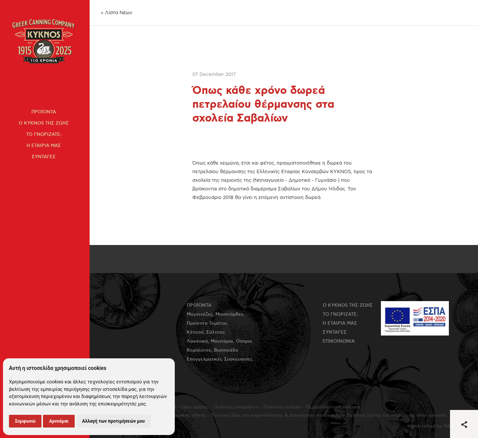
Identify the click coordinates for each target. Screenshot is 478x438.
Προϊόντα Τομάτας (207, 323)
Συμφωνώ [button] (25, 421)
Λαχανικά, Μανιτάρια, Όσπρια (219, 341)
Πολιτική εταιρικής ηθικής (177, 415)
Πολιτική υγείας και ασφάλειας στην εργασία (397, 415)
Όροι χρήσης (195, 407)
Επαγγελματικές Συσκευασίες (220, 359)
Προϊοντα (43, 112)
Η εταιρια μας (44, 145)
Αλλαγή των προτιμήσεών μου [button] (113, 421)
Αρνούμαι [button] (58, 421)
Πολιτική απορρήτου (236, 407)
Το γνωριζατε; (43, 134)
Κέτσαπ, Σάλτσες (206, 332)
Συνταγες (44, 157)
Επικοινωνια (339, 341)
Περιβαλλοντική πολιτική (332, 407)
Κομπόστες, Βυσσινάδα (212, 350)
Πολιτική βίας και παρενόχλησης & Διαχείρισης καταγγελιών (278, 415)
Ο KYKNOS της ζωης (44, 123)
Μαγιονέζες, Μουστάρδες (215, 314)
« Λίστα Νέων (116, 13)
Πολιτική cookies (282, 407)
